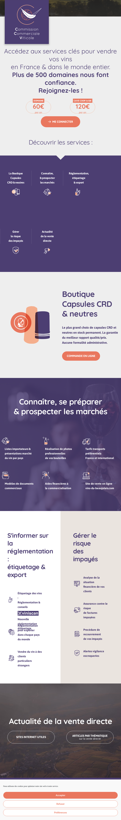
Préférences (60, 812)
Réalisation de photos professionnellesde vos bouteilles (60, 457)
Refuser (60, 804)
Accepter (60, 795)
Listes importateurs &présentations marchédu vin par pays (20, 457)
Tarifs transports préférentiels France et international (101, 457)
